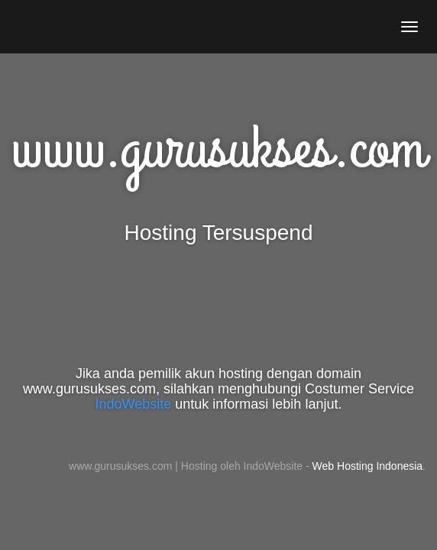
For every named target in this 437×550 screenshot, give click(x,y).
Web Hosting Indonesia (367, 466)
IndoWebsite (133, 404)
